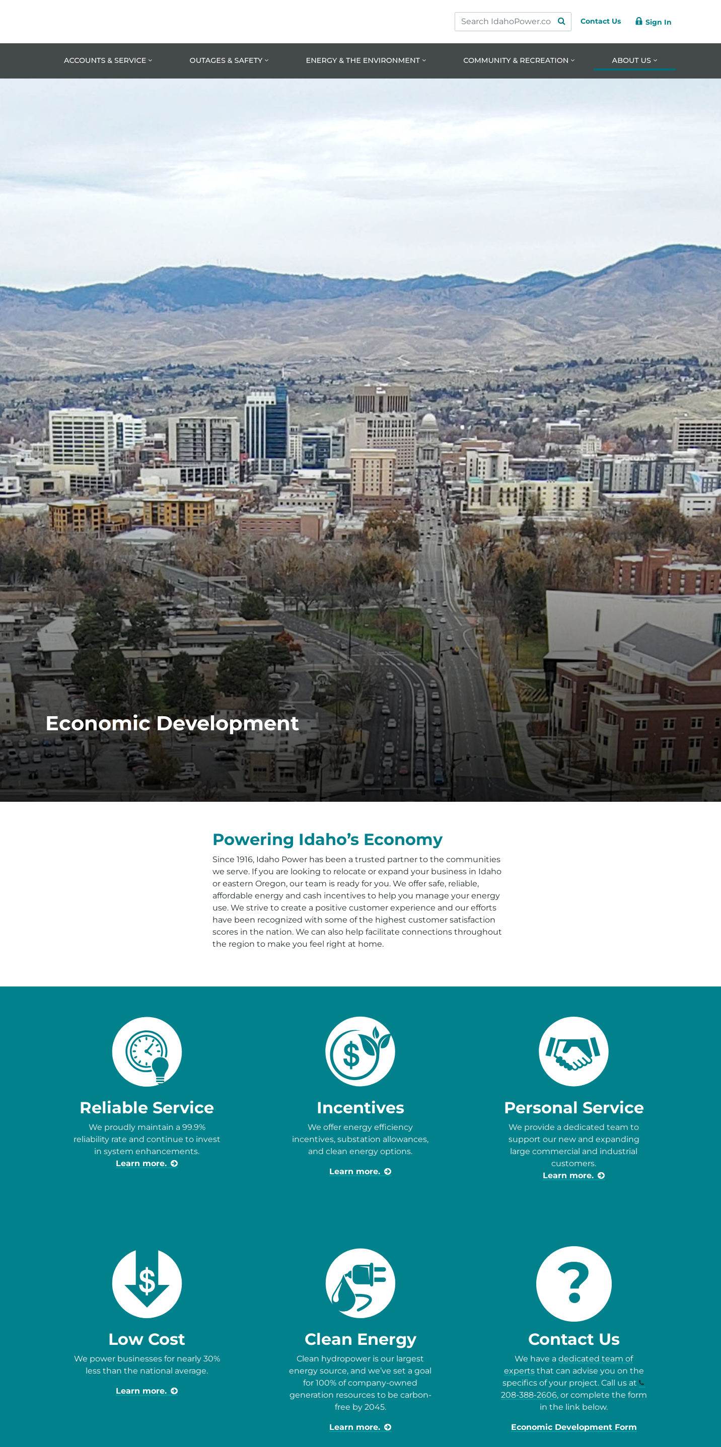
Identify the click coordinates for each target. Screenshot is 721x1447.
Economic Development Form (574, 1428)
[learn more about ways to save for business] (360, 1428)
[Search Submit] (552, 21)
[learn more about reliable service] (147, 1164)
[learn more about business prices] (147, 1392)
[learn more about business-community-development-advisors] (574, 1176)
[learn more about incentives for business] (360, 1172)
